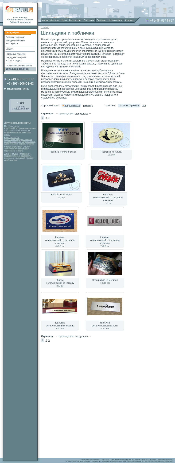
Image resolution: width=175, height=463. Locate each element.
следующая (81, 113)
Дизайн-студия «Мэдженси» (17, 154)
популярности (71, 105)
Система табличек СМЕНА (17, 147)
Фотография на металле (105, 280)
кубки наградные (11, 144)
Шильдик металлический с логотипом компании (108, 197)
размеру (88, 105)
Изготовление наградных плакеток (18, 140)
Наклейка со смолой (111, 151)
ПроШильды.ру (11, 126)
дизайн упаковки (27, 158)
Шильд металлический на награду (60, 281)
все (144, 105)
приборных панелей (12, 130)
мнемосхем (25, 130)
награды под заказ (26, 144)
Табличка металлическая (62, 151)
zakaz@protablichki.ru (18, 89)
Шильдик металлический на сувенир (60, 324)
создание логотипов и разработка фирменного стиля (17, 157)
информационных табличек (15, 132)
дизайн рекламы (11, 160)
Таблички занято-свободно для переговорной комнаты (16, 150)
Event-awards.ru (11, 137)
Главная (45, 27)
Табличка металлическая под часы (105, 324)
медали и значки (28, 142)
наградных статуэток (12, 142)
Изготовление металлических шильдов (20, 128)
